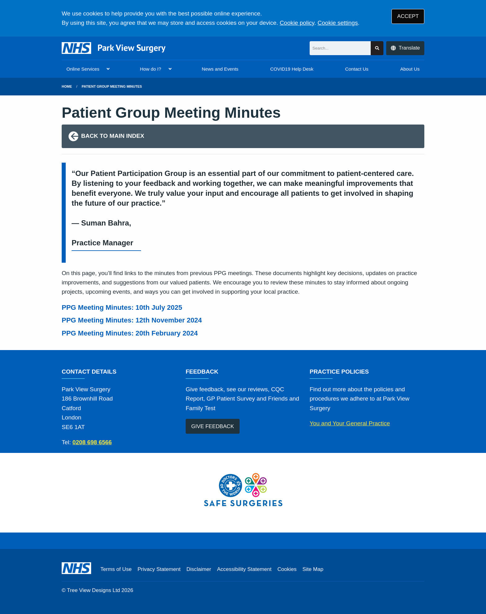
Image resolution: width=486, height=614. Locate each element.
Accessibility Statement (244, 569)
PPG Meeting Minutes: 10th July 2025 (123, 307)
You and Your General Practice (350, 423)
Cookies (287, 569)
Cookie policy (297, 23)
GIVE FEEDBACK (212, 426)
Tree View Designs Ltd (93, 590)
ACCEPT (408, 16)
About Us (409, 69)
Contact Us (357, 69)
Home (67, 86)
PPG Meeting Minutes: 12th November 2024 (133, 320)
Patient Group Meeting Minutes (112, 86)
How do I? (150, 69)
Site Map (313, 569)
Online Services (82, 69)
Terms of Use (116, 569)
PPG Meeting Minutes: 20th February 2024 (131, 333)
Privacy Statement (159, 569)
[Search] (340, 48)
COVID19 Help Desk (291, 69)
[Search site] (377, 48)
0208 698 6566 (92, 442)
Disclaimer (198, 569)
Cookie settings (338, 23)
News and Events (220, 69)
